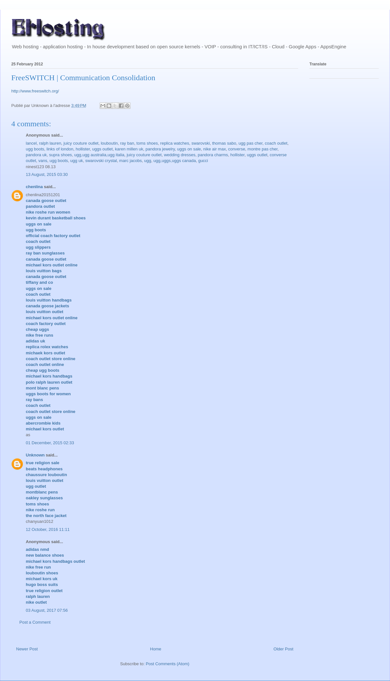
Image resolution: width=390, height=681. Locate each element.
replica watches (174, 143)
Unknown (35, 455)
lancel (31, 143)
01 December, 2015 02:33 (50, 442)
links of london (59, 149)
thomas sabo (224, 143)
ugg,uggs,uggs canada (174, 160)
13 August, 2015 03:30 (47, 174)
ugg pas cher (250, 143)
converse (236, 149)
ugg (147, 160)
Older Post (283, 649)
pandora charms (213, 154)
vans (42, 160)
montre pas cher (263, 149)
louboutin (109, 143)
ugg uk (76, 160)
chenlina (34, 186)
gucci (203, 160)
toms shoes (147, 143)
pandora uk (36, 154)
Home (155, 649)
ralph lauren (50, 143)
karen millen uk (129, 149)
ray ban (127, 143)
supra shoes (60, 154)
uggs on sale (189, 149)
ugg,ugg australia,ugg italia (99, 154)
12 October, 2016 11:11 (48, 529)
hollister (83, 149)
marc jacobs (130, 160)
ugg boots (35, 149)
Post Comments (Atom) (167, 663)
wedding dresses (180, 154)
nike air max (214, 149)
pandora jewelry (160, 149)
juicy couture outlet (80, 143)
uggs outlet (102, 149)
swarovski (200, 143)
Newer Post (27, 649)
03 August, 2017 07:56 (47, 610)
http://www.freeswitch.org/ (35, 91)
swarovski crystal (101, 160)
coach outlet (276, 143)
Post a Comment (35, 622)
